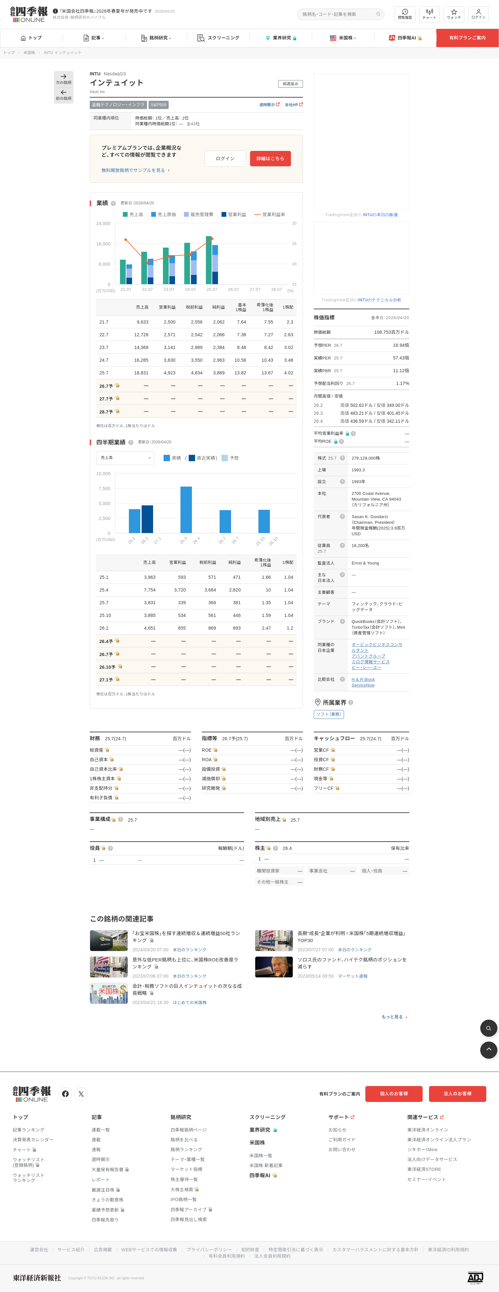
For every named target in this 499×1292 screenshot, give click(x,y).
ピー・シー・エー (367, 667)
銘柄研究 (156, 38)
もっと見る (392, 1017)
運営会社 (39, 1249)
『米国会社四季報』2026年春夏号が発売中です (105, 11)
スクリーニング (218, 38)
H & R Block (363, 679)
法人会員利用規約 (272, 1256)
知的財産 (250, 1249)
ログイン (479, 14)
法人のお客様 (458, 1093)
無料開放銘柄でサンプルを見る (133, 170)
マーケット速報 (353, 976)
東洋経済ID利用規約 (448, 1249)
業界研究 (280, 38)
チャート (429, 14)
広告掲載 (103, 1249)
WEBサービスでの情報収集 (149, 1249)
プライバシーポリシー (209, 1249)
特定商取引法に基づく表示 (296, 1249)
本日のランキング (190, 949)
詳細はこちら (271, 158)
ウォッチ (454, 14)
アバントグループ (368, 656)
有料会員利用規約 (227, 1256)
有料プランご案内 (467, 37)
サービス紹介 (71, 1249)
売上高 (107, 457)
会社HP (294, 105)
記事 (94, 38)
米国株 (343, 38)
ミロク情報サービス (371, 662)
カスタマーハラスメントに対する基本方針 (376, 1249)
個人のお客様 (394, 1093)
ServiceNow (363, 685)
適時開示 (269, 105)
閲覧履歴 (405, 14)
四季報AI (405, 38)
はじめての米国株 (190, 1002)
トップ (31, 37)
